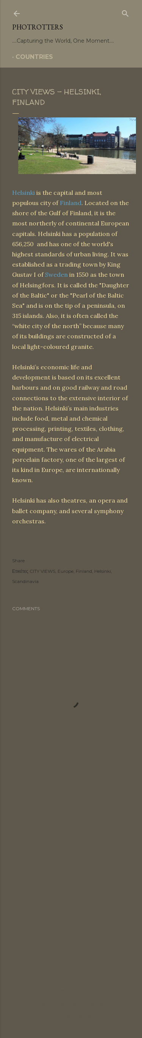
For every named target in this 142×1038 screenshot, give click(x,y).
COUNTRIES (34, 56)
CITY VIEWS (42, 571)
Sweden (56, 274)
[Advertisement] (71, 876)
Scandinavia (25, 581)
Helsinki (23, 192)
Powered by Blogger (71, 989)
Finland (70, 203)
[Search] (125, 12)
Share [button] (18, 560)
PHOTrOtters (37, 27)
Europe (65, 571)
